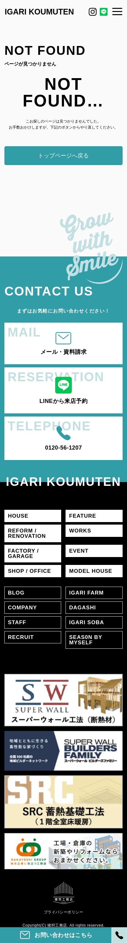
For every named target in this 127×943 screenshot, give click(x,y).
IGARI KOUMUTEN (39, 11)
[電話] (119, 935)
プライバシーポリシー (63, 912)
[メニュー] (117, 11)
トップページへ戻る (63, 155)
